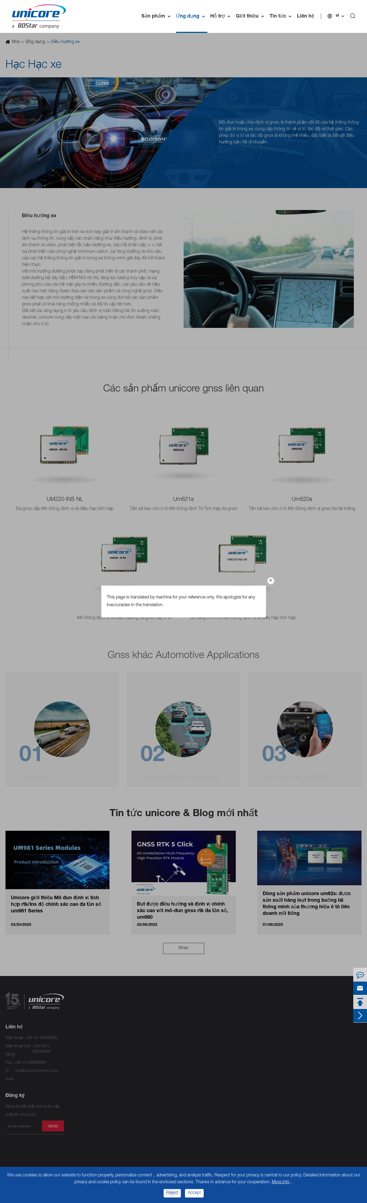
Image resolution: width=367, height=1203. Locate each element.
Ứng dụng (192, 16)
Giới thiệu (251, 16)
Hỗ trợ (221, 16)
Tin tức (282, 16)
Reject (172, 1193)
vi (337, 16)
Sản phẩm (157, 16)
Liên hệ (305, 16)
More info (280, 1182)
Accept (194, 1193)
